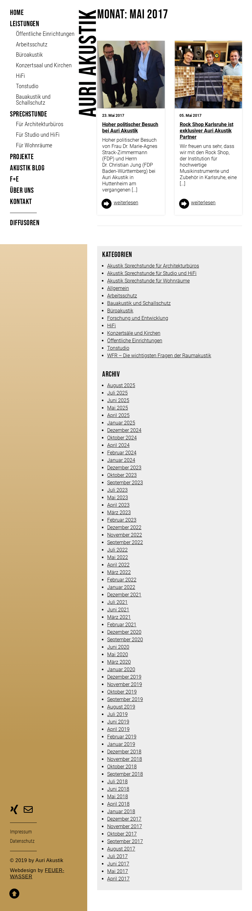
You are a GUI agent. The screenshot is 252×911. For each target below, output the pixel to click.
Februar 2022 (121, 580)
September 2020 (125, 640)
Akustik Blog (27, 168)
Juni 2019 (118, 722)
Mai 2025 (117, 408)
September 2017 (125, 841)
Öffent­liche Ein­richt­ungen (45, 33)
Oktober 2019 (122, 692)
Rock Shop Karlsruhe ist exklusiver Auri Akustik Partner (206, 130)
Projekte (22, 156)
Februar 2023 (121, 520)
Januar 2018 (121, 811)
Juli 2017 (117, 856)
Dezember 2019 (124, 677)
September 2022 (125, 542)
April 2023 (118, 505)
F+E (14, 179)
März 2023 (119, 512)
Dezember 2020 (124, 632)
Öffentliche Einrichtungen (134, 341)
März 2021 (119, 617)
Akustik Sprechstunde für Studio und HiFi (152, 273)
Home (17, 12)
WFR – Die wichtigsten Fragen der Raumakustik (159, 355)
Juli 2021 (117, 602)
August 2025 (121, 385)
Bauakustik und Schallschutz (33, 99)
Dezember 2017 (124, 819)
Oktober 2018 (122, 767)
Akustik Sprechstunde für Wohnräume (148, 281)
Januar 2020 (121, 669)
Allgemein (118, 288)
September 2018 (125, 774)
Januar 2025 (121, 423)
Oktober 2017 (122, 834)
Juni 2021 (118, 610)
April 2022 (118, 565)
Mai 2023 (117, 498)
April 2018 (118, 804)
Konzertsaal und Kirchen (43, 65)
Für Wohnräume (34, 145)
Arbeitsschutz (31, 44)
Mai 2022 (117, 557)
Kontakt (21, 201)
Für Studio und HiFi (37, 134)
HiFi (20, 75)
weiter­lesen (126, 203)
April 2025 (118, 415)
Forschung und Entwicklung (137, 318)
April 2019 (118, 729)
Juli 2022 (117, 550)
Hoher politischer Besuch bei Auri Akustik (130, 127)
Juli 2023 (117, 490)
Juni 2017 (118, 864)
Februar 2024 (121, 453)
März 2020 (119, 662)
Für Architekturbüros (39, 124)
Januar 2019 (121, 744)
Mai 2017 (117, 871)
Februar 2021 (121, 625)
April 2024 (118, 445)
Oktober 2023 (122, 475)
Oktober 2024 (122, 438)
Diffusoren (24, 222)
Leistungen (24, 23)
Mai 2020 (117, 654)
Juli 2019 (117, 714)
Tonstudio (27, 86)
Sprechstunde (28, 114)
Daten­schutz (22, 841)
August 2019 (121, 707)
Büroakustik (29, 54)
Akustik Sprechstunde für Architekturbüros (153, 266)
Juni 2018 (118, 789)
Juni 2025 (118, 400)
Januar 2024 (121, 460)
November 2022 (124, 535)
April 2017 (118, 879)
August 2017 (121, 849)
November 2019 (124, 684)
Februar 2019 (121, 737)
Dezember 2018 (124, 752)
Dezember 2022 (124, 527)
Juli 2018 (117, 782)
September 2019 (125, 699)
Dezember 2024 (124, 430)
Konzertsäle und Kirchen (133, 333)
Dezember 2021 (124, 595)
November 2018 (124, 759)
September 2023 (125, 483)
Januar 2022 (121, 587)
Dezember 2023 (124, 468)
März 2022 (119, 572)
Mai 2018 (117, 796)
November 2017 (124, 826)
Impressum (21, 832)
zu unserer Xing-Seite (14, 810)
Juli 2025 (117, 393)
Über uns (22, 190)
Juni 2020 (118, 647)
